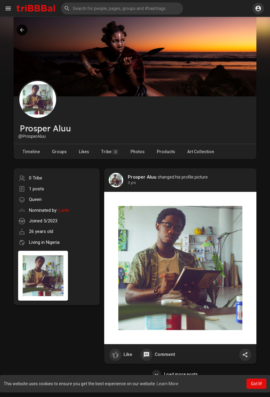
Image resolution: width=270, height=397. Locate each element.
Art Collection (200, 151)
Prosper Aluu (142, 177)
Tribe (109, 151)
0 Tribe (35, 178)
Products (166, 151)
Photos (137, 151)
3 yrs (132, 183)
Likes (84, 151)
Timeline (31, 151)
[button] (122, 8)
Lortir (64, 210)
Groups (59, 151)
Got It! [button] (256, 383)
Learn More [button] (167, 383)
